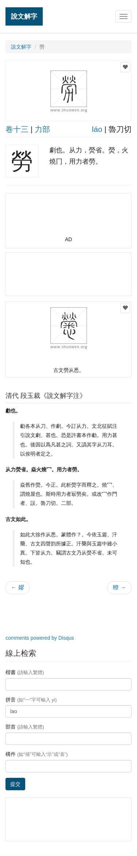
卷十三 (16, 129)
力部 (42, 129)
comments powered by (39, 638)
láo (97, 129)
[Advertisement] (68, 217)
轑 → (119, 587)
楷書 (24, 672)
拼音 (31, 700)
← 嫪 (17, 587)
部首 (24, 727)
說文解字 (24, 16)
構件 (36, 754)
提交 (15, 784)
